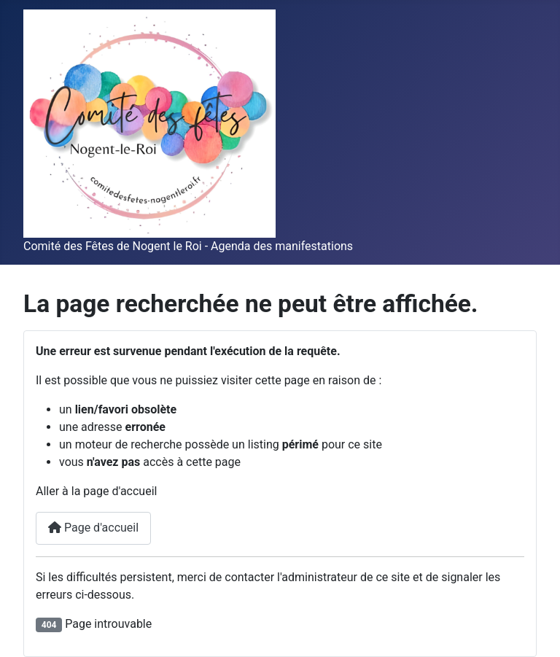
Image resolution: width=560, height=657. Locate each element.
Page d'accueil (93, 527)
